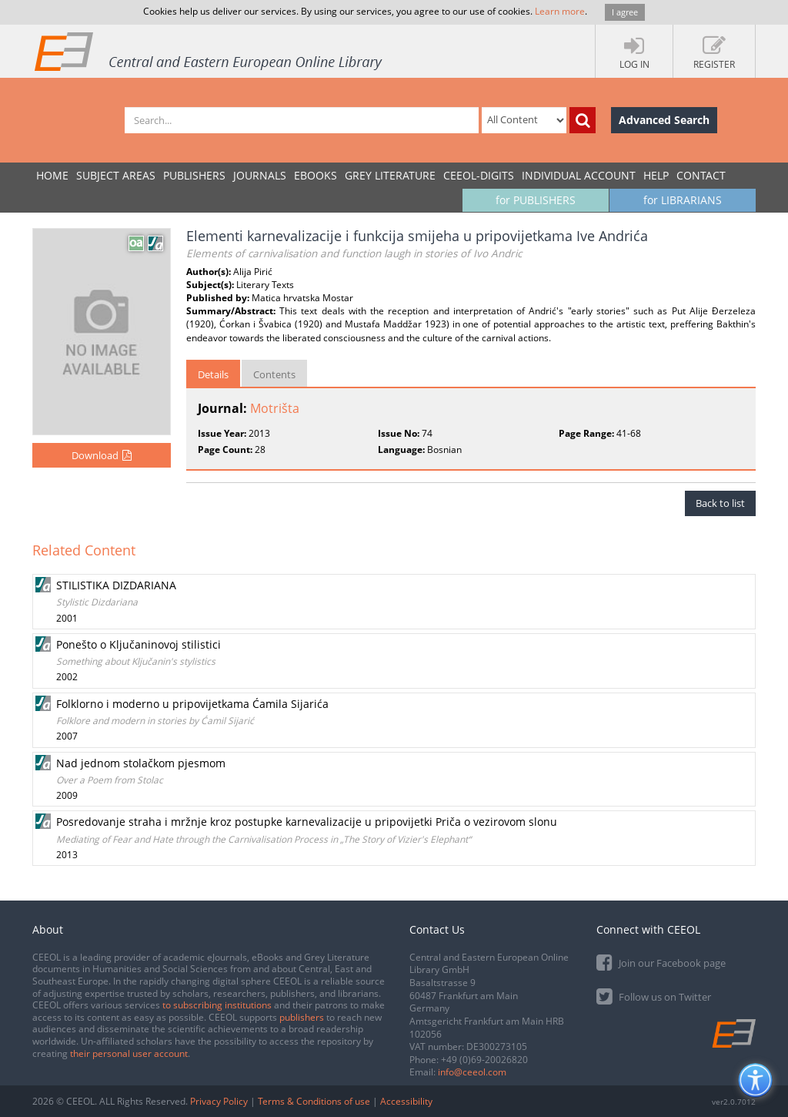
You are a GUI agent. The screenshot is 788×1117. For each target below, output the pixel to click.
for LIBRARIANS (682, 200)
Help (656, 175)
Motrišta (274, 408)
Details (213, 374)
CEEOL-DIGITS (478, 175)
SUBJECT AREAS (115, 175)
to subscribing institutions (217, 1004)
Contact (701, 175)
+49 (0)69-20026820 (484, 1059)
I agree (625, 12)
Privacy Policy (219, 1101)
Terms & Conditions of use (314, 1101)
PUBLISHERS (194, 175)
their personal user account (129, 1053)
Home (52, 175)
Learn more (560, 11)
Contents (274, 374)
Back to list (720, 503)
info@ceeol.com (472, 1071)
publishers (301, 1017)
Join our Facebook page (661, 962)
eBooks (315, 175)
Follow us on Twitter (653, 996)
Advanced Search (664, 119)
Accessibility (406, 1101)
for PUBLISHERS (536, 200)
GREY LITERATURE (390, 175)
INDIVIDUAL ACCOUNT (579, 175)
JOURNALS (259, 175)
